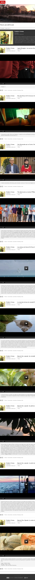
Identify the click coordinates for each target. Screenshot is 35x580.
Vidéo (22, 90)
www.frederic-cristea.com (19, 34)
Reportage (19, 90)
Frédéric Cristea (19, 31)
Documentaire (10, 90)
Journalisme (15, 90)
